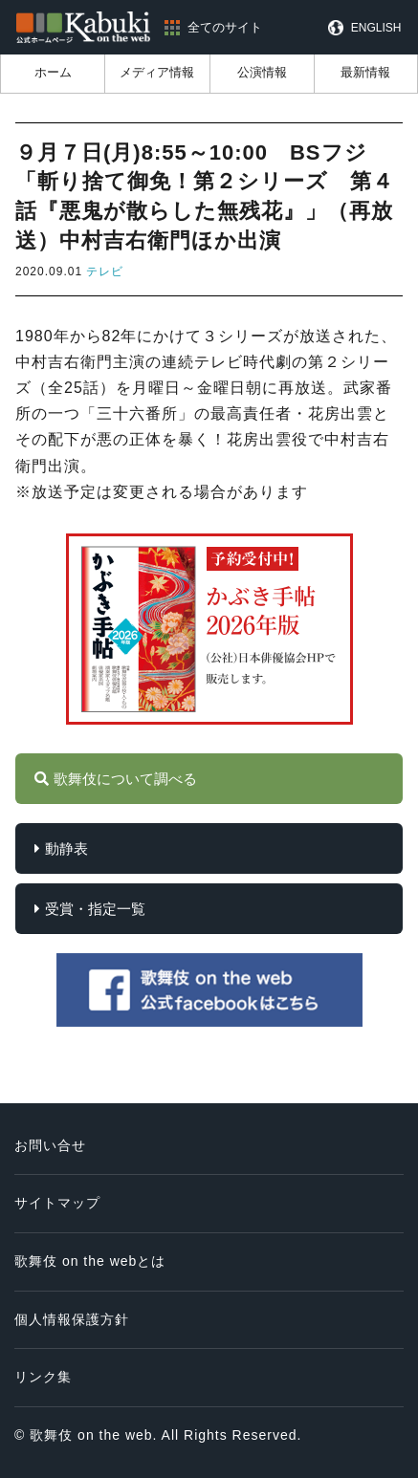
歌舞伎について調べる (125, 779)
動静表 (66, 848)
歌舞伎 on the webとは (89, 1261)
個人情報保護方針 (71, 1319)
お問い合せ (50, 1145)
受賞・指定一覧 (95, 909)
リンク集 (43, 1376)
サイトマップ (57, 1202)
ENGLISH (376, 27)
